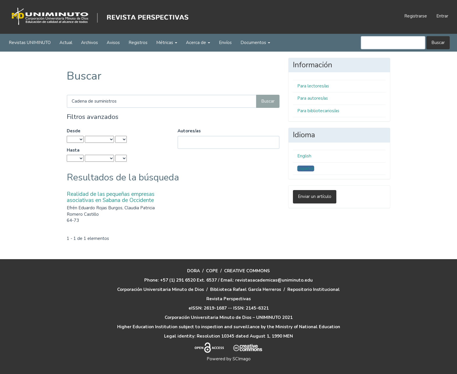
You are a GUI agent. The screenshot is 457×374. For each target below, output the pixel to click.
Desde (73, 131)
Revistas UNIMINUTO (30, 42)
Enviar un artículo (314, 196)
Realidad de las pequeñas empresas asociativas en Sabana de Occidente (110, 197)
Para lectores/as (313, 86)
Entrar (442, 16)
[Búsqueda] (393, 42)
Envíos (225, 42)
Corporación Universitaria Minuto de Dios (160, 289)
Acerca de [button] (198, 42)
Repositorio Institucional (313, 289)
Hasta (73, 150)
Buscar (438, 42)
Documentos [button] (255, 42)
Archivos (89, 42)
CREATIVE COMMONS (247, 271)
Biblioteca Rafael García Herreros (245, 289)
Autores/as (189, 131)
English (304, 156)
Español (305, 168)
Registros (138, 42)
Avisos (113, 42)
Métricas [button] (166, 42)
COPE (212, 271)
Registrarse (415, 16)
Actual (65, 42)
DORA (193, 271)
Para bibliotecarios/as (318, 111)
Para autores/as (312, 98)
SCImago (242, 359)
